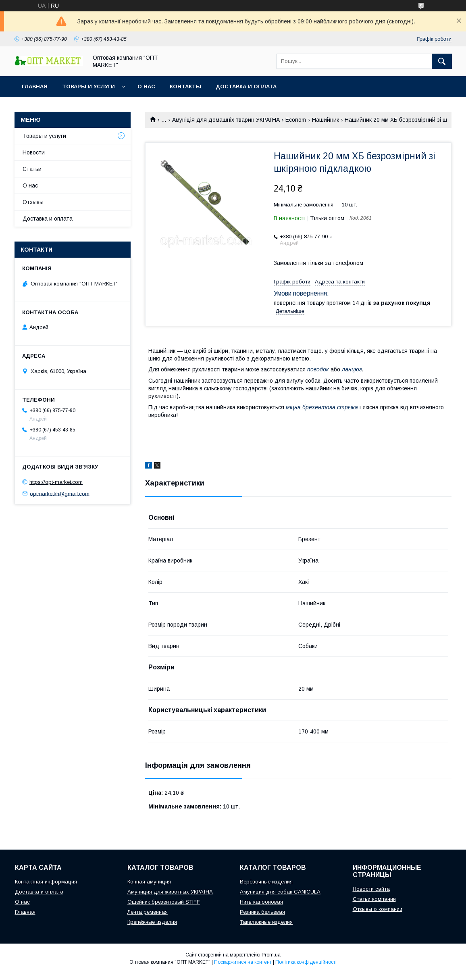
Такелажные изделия (266, 922)
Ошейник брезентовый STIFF (163, 902)
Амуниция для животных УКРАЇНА (170, 892)
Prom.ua (271, 955)
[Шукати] (442, 61)
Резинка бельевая (262, 912)
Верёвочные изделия (266, 882)
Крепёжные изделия (152, 922)
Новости (34, 152)
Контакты (185, 86)
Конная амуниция (149, 882)
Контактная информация (46, 882)
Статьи (32, 169)
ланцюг (352, 369)
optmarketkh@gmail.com (59, 493)
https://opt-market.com (56, 482)
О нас (146, 86)
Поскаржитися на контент (243, 962)
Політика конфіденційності (306, 962)
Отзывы (33, 202)
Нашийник (325, 120)
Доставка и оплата (246, 86)
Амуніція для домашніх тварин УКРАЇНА (226, 120)
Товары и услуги (88, 86)
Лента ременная (147, 912)
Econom (295, 120)
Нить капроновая (261, 902)
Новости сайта (371, 889)
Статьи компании (374, 899)
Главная (35, 86)
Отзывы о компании (377, 909)
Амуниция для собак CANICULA (280, 892)
